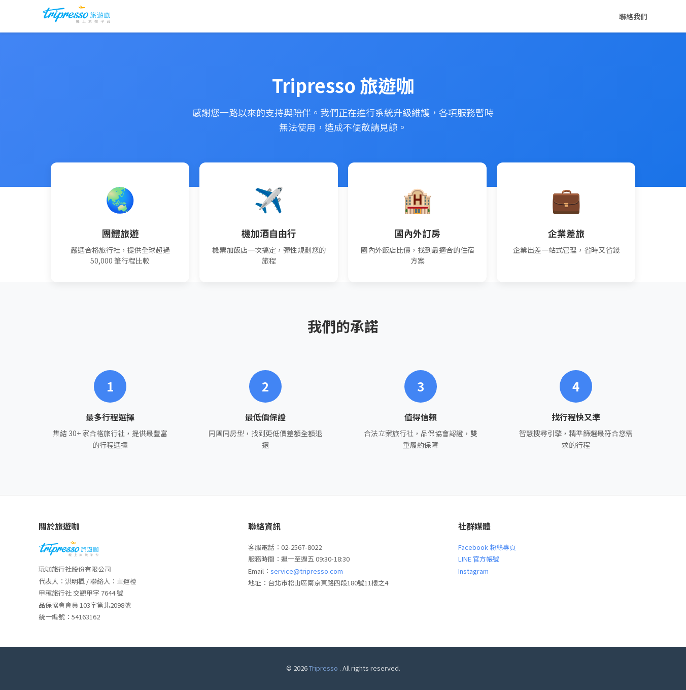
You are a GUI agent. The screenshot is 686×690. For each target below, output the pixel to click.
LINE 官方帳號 (478, 559)
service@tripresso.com (306, 571)
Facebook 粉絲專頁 (487, 547)
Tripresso (323, 668)
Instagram (473, 571)
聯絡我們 (633, 16)
